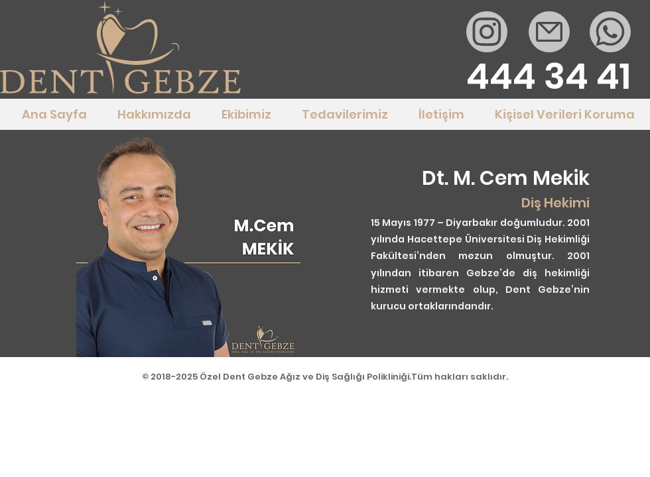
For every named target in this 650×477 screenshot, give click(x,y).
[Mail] (486, 31)
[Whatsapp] (610, 31)
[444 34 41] (548, 76)
